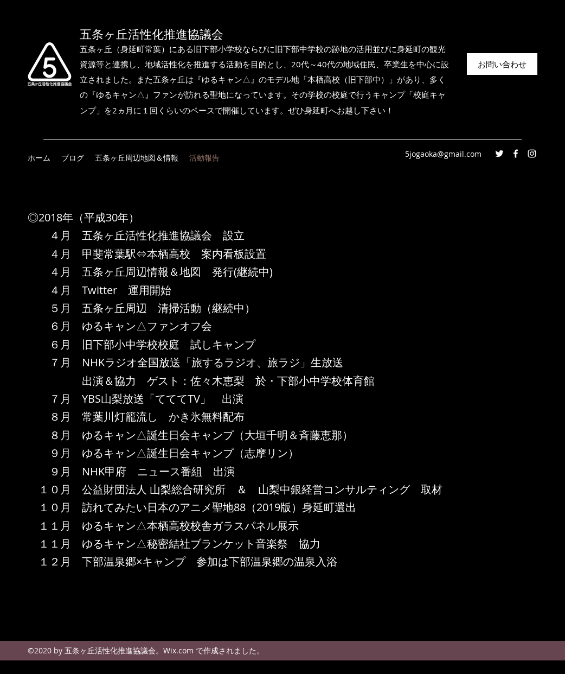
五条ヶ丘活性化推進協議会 (151, 34)
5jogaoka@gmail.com (443, 154)
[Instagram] (532, 153)
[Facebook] (515, 153)
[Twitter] (499, 153)
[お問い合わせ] (502, 64)
